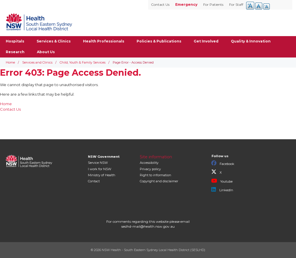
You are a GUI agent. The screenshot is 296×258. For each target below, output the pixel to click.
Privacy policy (150, 169)
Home (10, 62)
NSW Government (104, 157)
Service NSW (98, 163)
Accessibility (149, 163)
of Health (101, 175)
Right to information (155, 175)
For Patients (213, 4)
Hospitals (15, 41)
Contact (94, 181)
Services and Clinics (37, 62)
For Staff (236, 4)
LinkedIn (222, 189)
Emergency (186, 4)
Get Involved (206, 41)
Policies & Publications (159, 41)
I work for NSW (99, 169)
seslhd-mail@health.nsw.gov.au (148, 226)
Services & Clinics (54, 41)
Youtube (222, 180)
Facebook (222, 163)
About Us (46, 52)
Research (15, 52)
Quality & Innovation (251, 41)
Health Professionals (103, 41)
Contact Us (160, 4)
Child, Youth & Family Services (82, 62)
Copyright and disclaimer (159, 181)
